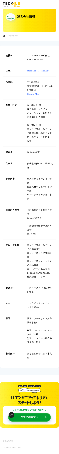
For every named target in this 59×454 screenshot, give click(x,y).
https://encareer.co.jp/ (38, 70)
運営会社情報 (8, 441)
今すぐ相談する (23, 415)
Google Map (33, 94)
